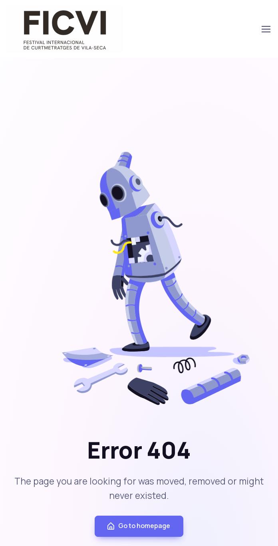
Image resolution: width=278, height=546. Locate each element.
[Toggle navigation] (266, 29)
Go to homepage (138, 525)
